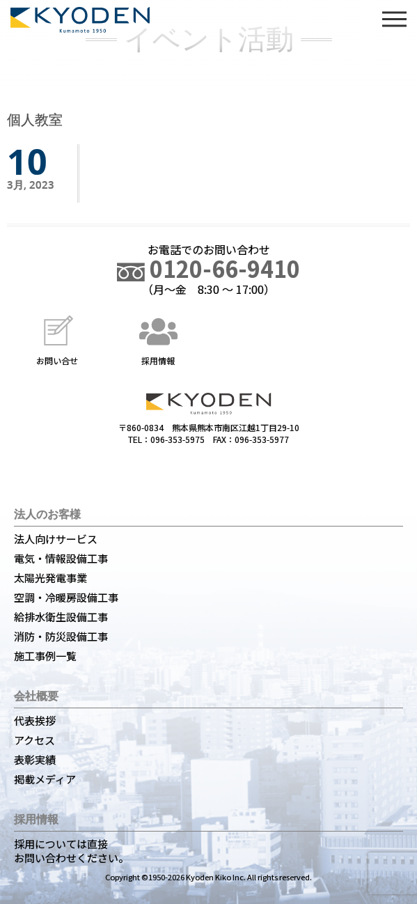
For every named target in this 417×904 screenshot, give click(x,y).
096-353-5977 (262, 439)
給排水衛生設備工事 (61, 616)
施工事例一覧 (45, 655)
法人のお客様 (47, 514)
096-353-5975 (177, 439)
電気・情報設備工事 (61, 558)
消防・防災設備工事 (61, 636)
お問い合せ (57, 338)
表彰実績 (35, 759)
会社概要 (36, 695)
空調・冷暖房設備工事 (66, 597)
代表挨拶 (35, 720)
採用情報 (158, 338)
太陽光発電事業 (50, 577)
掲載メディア (45, 779)
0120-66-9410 (208, 268)
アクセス (34, 740)
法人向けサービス (55, 538)
